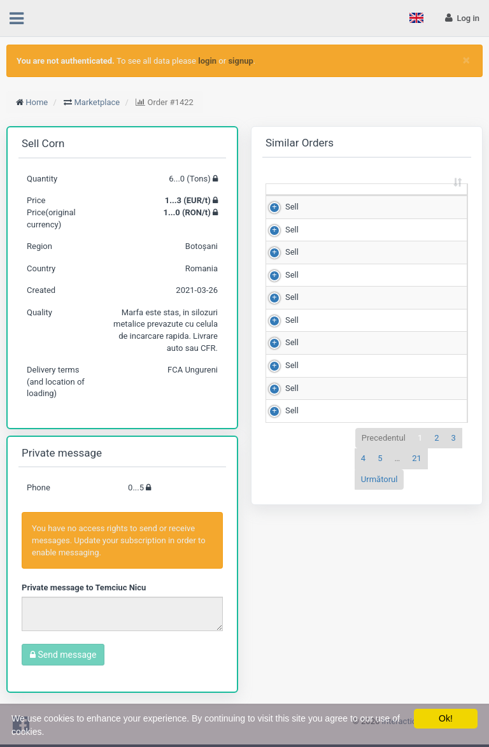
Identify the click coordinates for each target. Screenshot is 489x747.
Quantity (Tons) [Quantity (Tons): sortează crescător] (339, 194)
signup (240, 61)
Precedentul (384, 449)
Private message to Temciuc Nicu (84, 587)
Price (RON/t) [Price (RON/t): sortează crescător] (420, 194)
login (207, 61)
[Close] (466, 60)
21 (417, 470)
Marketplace (97, 102)
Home (36, 102)
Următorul (379, 490)
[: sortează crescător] (286, 196)
